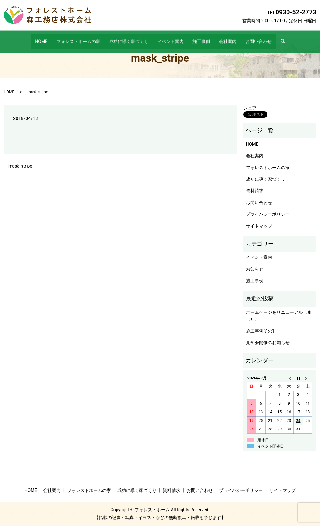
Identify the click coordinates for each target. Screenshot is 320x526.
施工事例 (205, 38)
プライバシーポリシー (268, 214)
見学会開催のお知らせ (268, 342)
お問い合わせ (271, 38)
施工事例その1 (260, 330)
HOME (28, 38)
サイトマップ (259, 225)
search (301, 38)
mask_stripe (20, 165)
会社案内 (236, 38)
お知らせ (254, 269)
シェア (250, 107)
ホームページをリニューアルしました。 (279, 316)
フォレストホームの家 (70, 38)
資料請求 (254, 190)
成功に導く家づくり (124, 38)
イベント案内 (171, 38)
